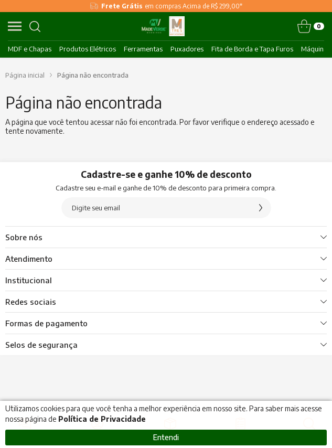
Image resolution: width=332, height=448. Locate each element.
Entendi (166, 437)
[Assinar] (260, 207)
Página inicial (25, 75)
